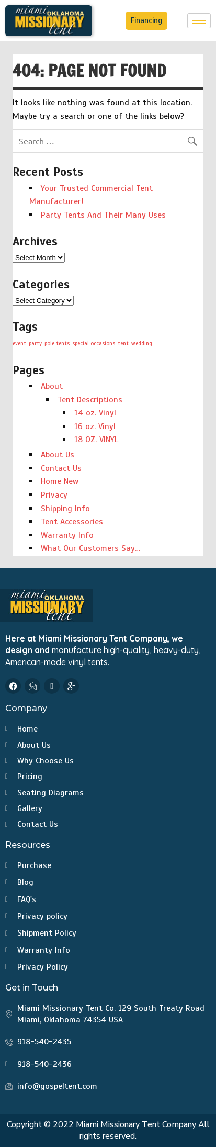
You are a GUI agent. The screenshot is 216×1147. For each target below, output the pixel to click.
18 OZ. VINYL (96, 439)
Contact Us (61, 468)
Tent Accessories (72, 521)
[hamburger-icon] (199, 20)
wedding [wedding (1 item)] (141, 343)
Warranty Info (67, 535)
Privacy (54, 495)
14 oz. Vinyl (95, 413)
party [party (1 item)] (35, 343)
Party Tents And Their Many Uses (103, 215)
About (52, 386)
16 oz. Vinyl (95, 426)
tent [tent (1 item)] (123, 343)
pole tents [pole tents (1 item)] (57, 343)
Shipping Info (65, 508)
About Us (57, 454)
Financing (146, 20)
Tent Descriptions (90, 400)
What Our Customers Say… (90, 548)
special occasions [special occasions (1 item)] (93, 343)
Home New (59, 481)
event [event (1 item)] (19, 343)
